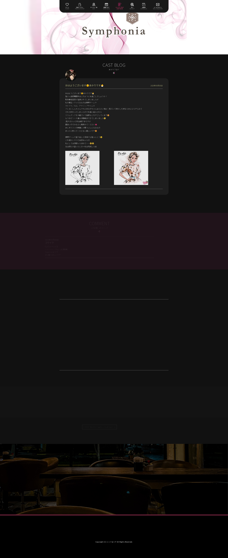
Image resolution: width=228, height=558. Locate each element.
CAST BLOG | (98, 427)
